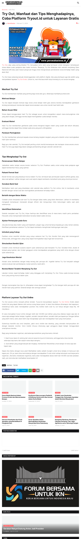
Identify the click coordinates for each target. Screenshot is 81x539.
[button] (2, 3)
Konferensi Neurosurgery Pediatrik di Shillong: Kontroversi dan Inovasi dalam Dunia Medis (40, 397)
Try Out (4, 65)
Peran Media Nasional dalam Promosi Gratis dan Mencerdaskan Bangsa (13, 397)
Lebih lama (74, 450)
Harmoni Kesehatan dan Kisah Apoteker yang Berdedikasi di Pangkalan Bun (12, 421)
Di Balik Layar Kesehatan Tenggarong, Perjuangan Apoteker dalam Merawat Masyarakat (66, 397)
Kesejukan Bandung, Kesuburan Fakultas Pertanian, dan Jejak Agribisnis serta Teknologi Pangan (66, 421)
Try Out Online (64, 302)
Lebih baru (6, 450)
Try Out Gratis (22, 79)
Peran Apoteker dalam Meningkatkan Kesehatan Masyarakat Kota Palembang (38, 421)
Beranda (4, 9)
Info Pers (12, 9)
